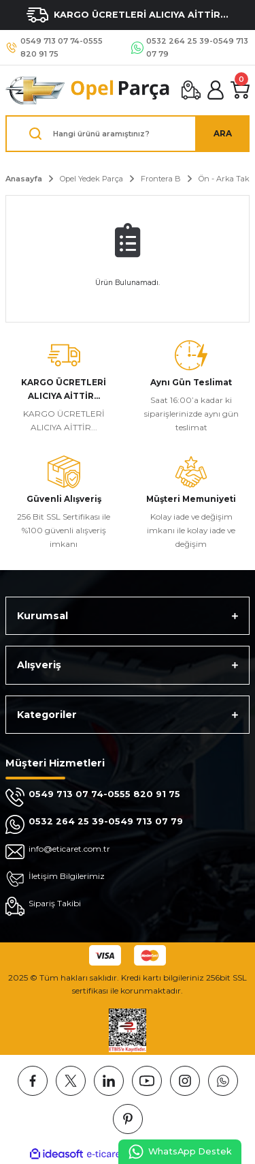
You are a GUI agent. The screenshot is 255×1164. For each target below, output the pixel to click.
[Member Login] (215, 90)
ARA (223, 133)
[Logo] (88, 90)
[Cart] (240, 90)
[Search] (127, 133)
